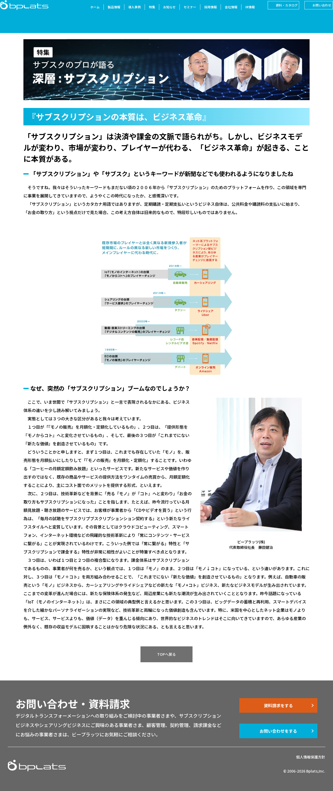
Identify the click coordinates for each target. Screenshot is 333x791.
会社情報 (223, 14)
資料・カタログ (279, 12)
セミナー (182, 14)
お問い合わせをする (278, 731)
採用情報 (203, 14)
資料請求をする (278, 705)
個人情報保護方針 (310, 757)
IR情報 (242, 14)
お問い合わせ (314, 12)
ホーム (87, 14)
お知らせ (162, 14)
